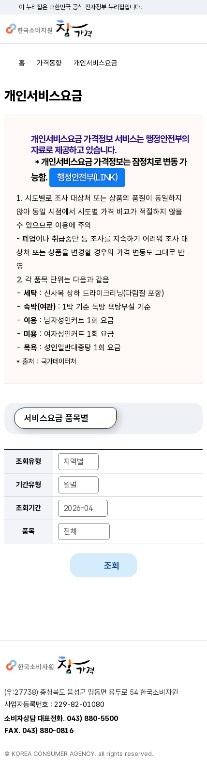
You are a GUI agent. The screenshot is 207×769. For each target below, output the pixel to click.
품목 (28, 531)
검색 (178, 29)
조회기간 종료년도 (110, 499)
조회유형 (28, 461)
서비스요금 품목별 (56, 418)
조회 (111, 565)
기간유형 (28, 484)
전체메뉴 (195, 29)
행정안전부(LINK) (87, 177)
